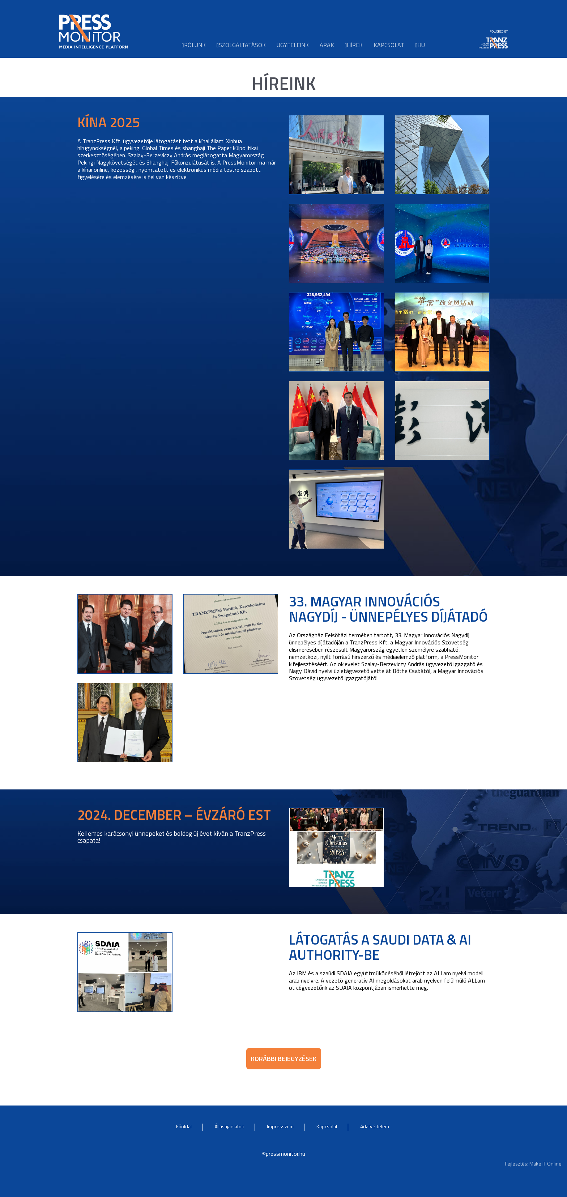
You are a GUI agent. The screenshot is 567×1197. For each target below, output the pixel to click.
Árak (327, 44)
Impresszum (280, 1126)
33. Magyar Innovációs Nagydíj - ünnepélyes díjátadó (388, 609)
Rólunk (194, 44)
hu (420, 44)
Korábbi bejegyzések (283, 1059)
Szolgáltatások (241, 44)
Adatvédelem (374, 1126)
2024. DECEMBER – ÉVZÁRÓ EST (174, 814)
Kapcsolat (389, 44)
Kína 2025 (108, 122)
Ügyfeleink (293, 44)
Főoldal (184, 1126)
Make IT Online (545, 1163)
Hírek (354, 44)
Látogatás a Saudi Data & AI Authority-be (380, 947)
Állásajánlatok (229, 1126)
